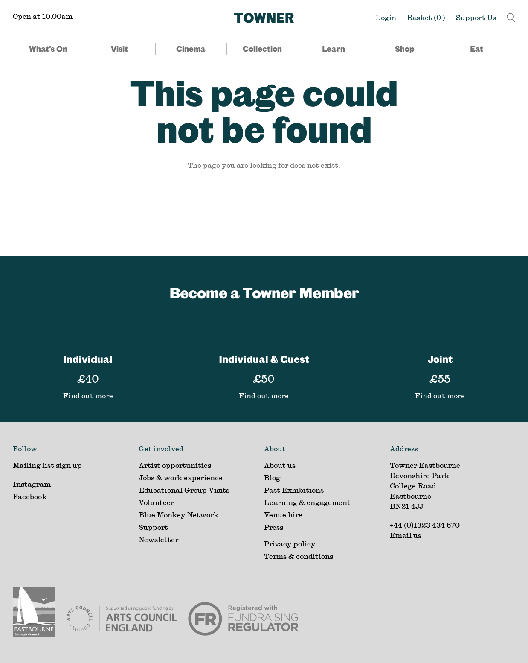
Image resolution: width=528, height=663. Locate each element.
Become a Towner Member (264, 292)
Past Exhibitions (294, 490)
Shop (405, 48)
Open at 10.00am (43, 16)
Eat (476, 48)
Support (153, 527)
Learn (333, 48)
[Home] (264, 18)
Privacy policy (290, 544)
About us (280, 465)
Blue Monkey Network (178, 515)
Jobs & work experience (181, 477)
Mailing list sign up (47, 465)
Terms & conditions (298, 556)
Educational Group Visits (184, 490)
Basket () (426, 17)
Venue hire (283, 515)
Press (273, 527)
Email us (405, 535)
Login (385, 17)
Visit (119, 48)
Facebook (29, 496)
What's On (48, 48)
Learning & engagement (307, 502)
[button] (511, 16)
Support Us (476, 17)
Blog (272, 477)
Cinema (191, 48)
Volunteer (156, 502)
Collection (262, 48)
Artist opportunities (175, 465)
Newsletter (158, 539)
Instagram (32, 484)
